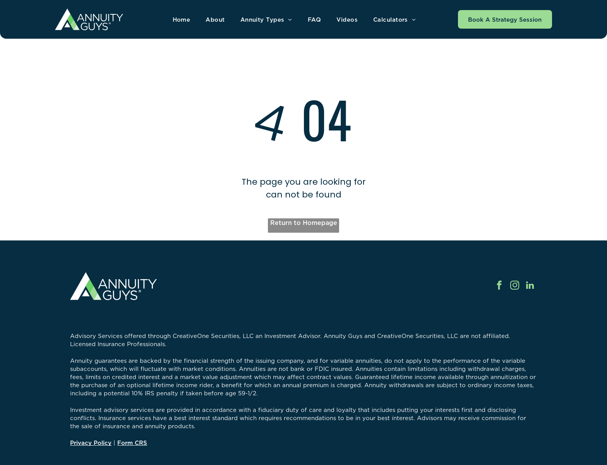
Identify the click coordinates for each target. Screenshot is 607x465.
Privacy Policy (90, 443)
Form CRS (132, 443)
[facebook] (499, 286)
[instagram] (514, 286)
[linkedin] (530, 286)
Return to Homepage (303, 222)
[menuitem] (181, 20)
